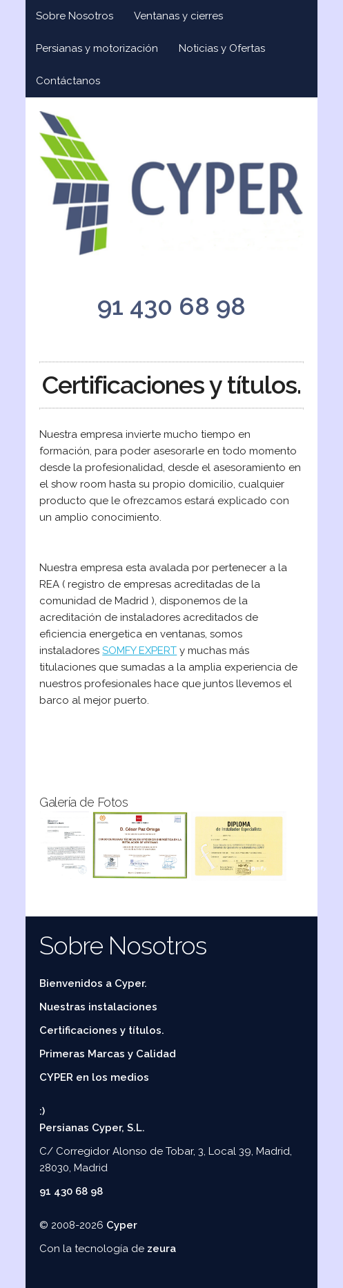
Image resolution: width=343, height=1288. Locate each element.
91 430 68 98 (171, 305)
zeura (161, 1248)
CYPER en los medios (94, 1077)
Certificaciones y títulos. (101, 1030)
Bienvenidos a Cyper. (93, 983)
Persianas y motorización (97, 48)
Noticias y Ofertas (222, 48)
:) (42, 1111)
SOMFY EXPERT (139, 650)
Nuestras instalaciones (98, 1007)
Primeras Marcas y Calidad (107, 1054)
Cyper (121, 1225)
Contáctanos (68, 81)
